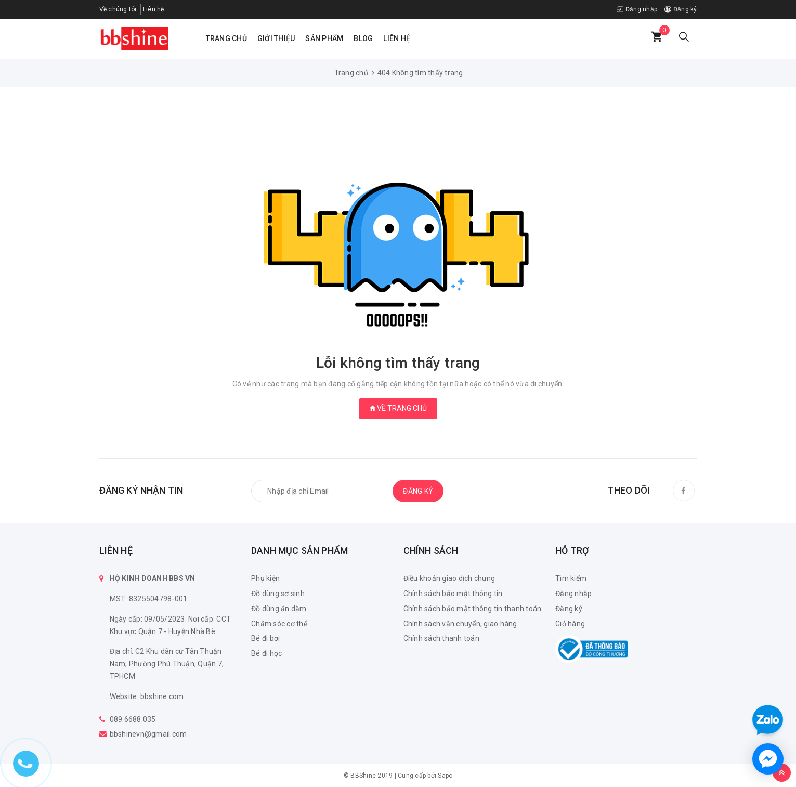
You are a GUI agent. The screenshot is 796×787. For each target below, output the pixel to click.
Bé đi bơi (265, 638)
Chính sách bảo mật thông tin (453, 593)
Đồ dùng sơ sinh (278, 593)
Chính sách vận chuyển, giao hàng (460, 624)
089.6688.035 (133, 719)
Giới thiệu (276, 38)
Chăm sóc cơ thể (279, 624)
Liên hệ (396, 38)
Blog (363, 38)
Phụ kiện (265, 578)
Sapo (445, 775)
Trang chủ (226, 38)
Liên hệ (153, 9)
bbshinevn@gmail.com (148, 734)
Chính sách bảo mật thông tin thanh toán (472, 608)
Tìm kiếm (570, 578)
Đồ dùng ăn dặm (279, 608)
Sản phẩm (324, 38)
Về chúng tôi (118, 9)
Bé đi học (266, 653)
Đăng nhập (637, 9)
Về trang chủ (398, 408)
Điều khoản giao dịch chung (449, 578)
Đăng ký (680, 9)
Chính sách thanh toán (441, 638)
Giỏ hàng (570, 624)
